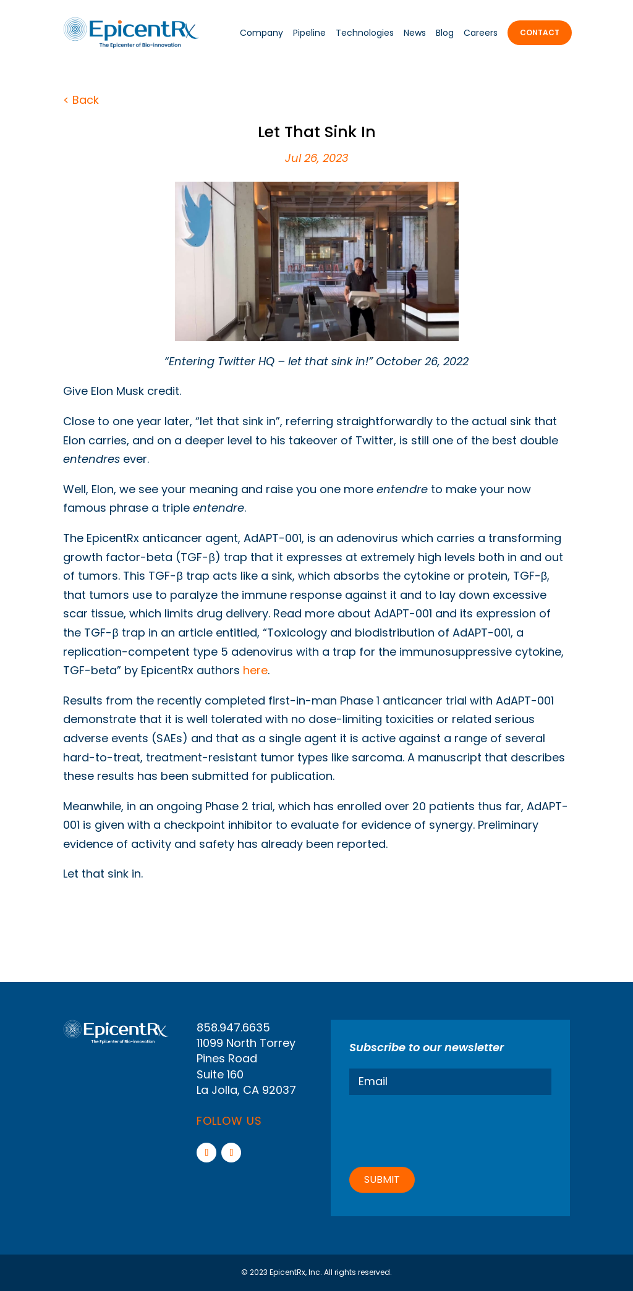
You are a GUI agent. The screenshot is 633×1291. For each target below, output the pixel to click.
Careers (481, 33)
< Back (81, 100)
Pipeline (309, 33)
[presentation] (443, 1129)
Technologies (365, 33)
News (415, 33)
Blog (445, 33)
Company (261, 33)
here (255, 670)
